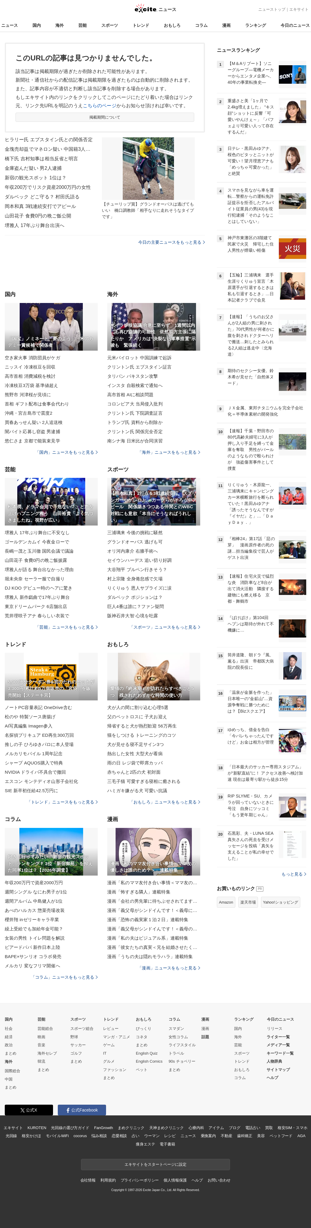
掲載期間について (105, 117)
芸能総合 (45, 1028)
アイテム (216, 1128)
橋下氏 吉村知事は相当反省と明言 (41, 158)
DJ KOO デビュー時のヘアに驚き (38, 587)
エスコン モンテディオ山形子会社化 (41, 781)
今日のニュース (295, 25)
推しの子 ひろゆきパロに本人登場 (39, 744)
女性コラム (178, 1037)
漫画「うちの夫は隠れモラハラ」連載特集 (150, 956)
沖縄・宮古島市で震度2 (28, 413)
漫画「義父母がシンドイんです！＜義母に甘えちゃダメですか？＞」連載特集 (153, 910)
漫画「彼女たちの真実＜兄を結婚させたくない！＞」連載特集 (153, 947)
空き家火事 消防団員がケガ (32, 357)
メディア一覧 (278, 1045)
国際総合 (12, 1071)
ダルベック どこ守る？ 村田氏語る (42, 196)
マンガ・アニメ (116, 1037)
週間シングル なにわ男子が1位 (36, 891)
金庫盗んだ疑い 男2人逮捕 (33, 168)
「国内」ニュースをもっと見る (66, 452)
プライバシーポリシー (140, 1180)
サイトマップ (278, 1069)
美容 (261, 1136)
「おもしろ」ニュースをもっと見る (164, 802)
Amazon (226, 902)
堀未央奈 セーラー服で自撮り (35, 578)
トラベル (176, 1053)
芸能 (82, 25)
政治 (9, 1045)
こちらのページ (99, 105)
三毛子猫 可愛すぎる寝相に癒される (144, 781)
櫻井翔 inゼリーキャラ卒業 (32, 919)
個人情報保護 (175, 1180)
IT (105, 1053)
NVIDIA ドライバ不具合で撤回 (35, 772)
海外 (59, 25)
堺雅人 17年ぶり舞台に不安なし (37, 532)
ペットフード (281, 1136)
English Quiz (147, 1053)
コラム (201, 25)
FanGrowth (103, 1128)
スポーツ (109, 25)
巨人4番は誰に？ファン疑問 (135, 606)
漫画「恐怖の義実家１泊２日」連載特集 (147, 919)
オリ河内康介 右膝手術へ (132, 551)
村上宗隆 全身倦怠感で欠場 (135, 578)
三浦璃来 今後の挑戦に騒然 (135, 532)
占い (135, 1136)
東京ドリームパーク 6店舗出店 (36, 606)
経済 (9, 1037)
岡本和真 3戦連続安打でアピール (40, 206)
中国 (9, 1079)
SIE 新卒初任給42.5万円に (31, 790)
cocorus (80, 1136)
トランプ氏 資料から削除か (135, 422)
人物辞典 (274, 1061)
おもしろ (172, 25)
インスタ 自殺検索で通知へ (135, 385)
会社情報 (88, 1180)
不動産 (226, 1136)
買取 (269, 1128)
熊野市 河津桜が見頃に (28, 394)
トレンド (141, 25)
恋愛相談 (119, 1136)
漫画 (226, 25)
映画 (41, 1037)
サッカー (78, 1045)
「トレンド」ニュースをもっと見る (62, 802)
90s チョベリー (182, 1061)
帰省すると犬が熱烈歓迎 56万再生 (142, 725)
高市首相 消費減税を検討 (30, 376)
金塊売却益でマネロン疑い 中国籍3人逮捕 (49, 149)
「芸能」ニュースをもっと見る (66, 627)
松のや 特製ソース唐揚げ (30, 716)
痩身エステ (145, 1144)
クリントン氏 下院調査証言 (135, 413)
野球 (74, 1037)
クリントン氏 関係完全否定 (135, 431)
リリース (274, 1028)
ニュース (9, 25)
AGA (301, 1136)
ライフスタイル (182, 1045)
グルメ (109, 1061)
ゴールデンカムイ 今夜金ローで (37, 541)
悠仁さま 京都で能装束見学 (32, 440)
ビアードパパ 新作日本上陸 (32, 947)
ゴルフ (76, 1053)
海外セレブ (47, 1053)
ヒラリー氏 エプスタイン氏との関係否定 (49, 139)
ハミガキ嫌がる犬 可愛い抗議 (137, 790)
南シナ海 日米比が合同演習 (135, 440)
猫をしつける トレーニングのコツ (141, 735)
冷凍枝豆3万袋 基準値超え (31, 385)
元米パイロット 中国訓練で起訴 (139, 357)
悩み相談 (99, 1136)
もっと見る (294, 874)
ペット (141, 1069)
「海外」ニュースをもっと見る (169, 452)
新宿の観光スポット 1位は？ (35, 177)
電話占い (252, 1128)
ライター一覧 (278, 1037)
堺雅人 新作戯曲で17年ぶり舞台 (37, 597)
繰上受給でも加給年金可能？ (34, 928)
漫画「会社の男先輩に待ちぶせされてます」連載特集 (153, 901)
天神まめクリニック (166, 1128)
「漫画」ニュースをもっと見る (169, 968)
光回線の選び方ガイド (70, 1128)
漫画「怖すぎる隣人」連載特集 (138, 891)
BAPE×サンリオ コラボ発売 (33, 956)
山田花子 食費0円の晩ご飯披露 (36, 560)
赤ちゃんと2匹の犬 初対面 (134, 772)
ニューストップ (271, 9)
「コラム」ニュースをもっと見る (64, 977)
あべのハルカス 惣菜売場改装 (35, 910)
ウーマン (151, 1136)
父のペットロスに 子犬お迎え (137, 716)
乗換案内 (208, 1136)
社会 (9, 1028)
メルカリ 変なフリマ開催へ (32, 965)
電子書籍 (167, 1144)
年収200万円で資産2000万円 (34, 882)
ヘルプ (272, 1077)
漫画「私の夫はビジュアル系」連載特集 (147, 938)
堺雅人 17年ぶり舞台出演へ (34, 225)
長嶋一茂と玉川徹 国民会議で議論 (39, 551)
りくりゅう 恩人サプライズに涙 (139, 587)
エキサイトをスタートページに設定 (155, 1164)
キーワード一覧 (280, 1053)
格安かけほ (31, 1136)
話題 (205, 1037)
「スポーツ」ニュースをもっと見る (164, 627)
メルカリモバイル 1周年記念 (34, 753)
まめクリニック (131, 1128)
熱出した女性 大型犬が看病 (135, 753)
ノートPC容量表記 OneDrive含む (38, 707)
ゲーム (109, 1045)
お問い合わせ (219, 1180)
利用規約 (108, 1180)
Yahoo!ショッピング (280, 902)
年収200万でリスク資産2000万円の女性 (48, 187)
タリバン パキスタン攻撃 (132, 376)
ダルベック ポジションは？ (135, 597)
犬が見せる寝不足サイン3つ (135, 744)
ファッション (114, 1069)
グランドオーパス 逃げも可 (135, 541)
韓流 (41, 1061)
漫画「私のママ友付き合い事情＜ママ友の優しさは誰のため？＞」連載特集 (153, 882)
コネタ (141, 1037)
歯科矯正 (244, 1136)
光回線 (11, 1136)
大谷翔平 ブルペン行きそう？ (137, 569)
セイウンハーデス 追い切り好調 (139, 560)
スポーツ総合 (82, 1028)
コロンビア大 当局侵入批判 (135, 403)
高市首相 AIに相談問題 (130, 394)
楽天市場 (248, 902)
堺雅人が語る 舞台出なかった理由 (39, 569)
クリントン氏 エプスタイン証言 (139, 366)
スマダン (176, 1028)
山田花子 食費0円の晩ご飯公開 (38, 215)
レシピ (170, 1136)
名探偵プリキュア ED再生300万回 (39, 735)
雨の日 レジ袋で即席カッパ (135, 762)
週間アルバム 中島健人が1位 (34, 901)
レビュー (111, 1028)
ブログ (234, 1128)
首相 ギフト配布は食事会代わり (37, 403)
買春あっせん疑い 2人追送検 (34, 422)
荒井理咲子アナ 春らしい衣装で (37, 615)
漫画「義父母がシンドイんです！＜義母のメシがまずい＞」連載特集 (153, 928)
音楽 (41, 1045)
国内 (36, 25)
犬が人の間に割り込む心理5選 (137, 707)
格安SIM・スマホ (292, 1128)
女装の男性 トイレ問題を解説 (35, 938)
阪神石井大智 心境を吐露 (132, 615)
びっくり (143, 1028)
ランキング (255, 25)
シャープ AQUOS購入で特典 (34, 762)
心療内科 (196, 1128)
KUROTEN (37, 1128)
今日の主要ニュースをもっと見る (171, 242)
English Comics (149, 1061)
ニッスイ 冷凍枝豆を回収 (30, 366)
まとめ (10, 1053)
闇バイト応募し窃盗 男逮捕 (32, 431)
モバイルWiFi (57, 1136)
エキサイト (299, 9)
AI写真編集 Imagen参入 (28, 725)
